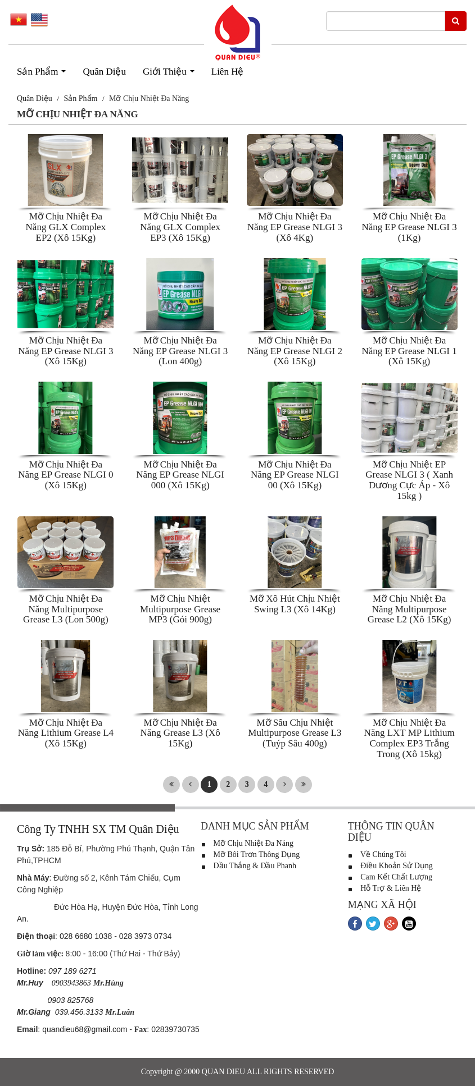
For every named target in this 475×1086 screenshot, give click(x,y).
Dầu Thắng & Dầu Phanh (248, 866)
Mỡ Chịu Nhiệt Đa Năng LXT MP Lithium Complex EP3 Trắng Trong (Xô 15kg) (409, 738)
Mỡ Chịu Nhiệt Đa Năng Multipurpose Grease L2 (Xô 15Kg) (409, 609)
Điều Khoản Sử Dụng (390, 866)
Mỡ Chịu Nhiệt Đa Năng (247, 843)
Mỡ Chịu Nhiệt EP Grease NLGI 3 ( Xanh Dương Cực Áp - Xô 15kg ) (409, 480)
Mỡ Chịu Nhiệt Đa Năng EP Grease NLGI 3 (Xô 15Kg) (65, 350)
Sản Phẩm (44, 74)
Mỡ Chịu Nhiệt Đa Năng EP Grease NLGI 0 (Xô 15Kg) (65, 475)
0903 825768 (70, 1000)
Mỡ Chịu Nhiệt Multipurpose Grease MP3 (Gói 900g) (180, 609)
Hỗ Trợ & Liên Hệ (385, 888)
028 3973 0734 (145, 936)
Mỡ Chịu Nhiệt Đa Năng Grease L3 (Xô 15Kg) (180, 733)
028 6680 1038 (86, 936)
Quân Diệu (104, 71)
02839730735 (175, 1029)
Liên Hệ (227, 71)
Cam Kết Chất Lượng (390, 877)
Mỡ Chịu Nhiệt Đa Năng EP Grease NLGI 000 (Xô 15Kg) (180, 475)
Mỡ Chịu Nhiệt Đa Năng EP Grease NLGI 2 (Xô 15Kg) (294, 350)
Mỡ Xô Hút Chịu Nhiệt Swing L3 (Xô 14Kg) (295, 604)
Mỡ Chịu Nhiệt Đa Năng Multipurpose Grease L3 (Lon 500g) (65, 609)
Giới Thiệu (171, 74)
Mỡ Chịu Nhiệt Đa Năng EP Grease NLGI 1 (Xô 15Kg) (408, 350)
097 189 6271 (72, 970)
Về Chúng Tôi (377, 854)
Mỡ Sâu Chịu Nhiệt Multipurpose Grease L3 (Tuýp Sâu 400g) (294, 733)
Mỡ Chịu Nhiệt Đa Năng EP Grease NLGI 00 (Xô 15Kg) (295, 475)
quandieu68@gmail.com (84, 1029)
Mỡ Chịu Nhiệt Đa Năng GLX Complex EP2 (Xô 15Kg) (66, 226)
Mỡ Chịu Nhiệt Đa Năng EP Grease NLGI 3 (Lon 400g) (180, 350)
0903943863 (71, 983)
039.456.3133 (79, 1011)
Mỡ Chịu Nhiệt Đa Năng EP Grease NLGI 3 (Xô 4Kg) (294, 226)
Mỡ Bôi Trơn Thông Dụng (250, 854)
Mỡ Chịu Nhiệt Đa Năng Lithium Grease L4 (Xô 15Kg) (66, 733)
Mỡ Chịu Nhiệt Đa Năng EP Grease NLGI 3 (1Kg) (408, 226)
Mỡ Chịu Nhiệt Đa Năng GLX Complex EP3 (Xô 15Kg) (180, 226)
